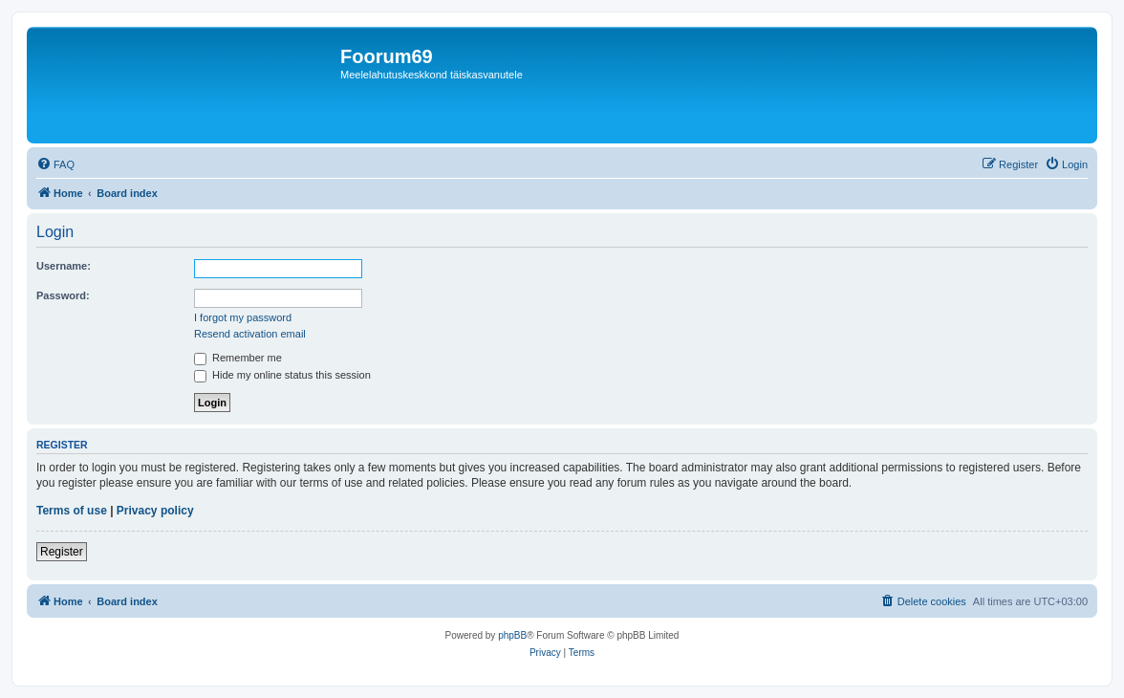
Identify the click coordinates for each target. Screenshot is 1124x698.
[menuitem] (55, 164)
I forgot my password (243, 317)
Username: (63, 266)
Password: (63, 295)
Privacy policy (155, 510)
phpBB (512, 635)
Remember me (238, 357)
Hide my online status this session (282, 375)
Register (61, 551)
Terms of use (71, 510)
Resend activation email (250, 333)
